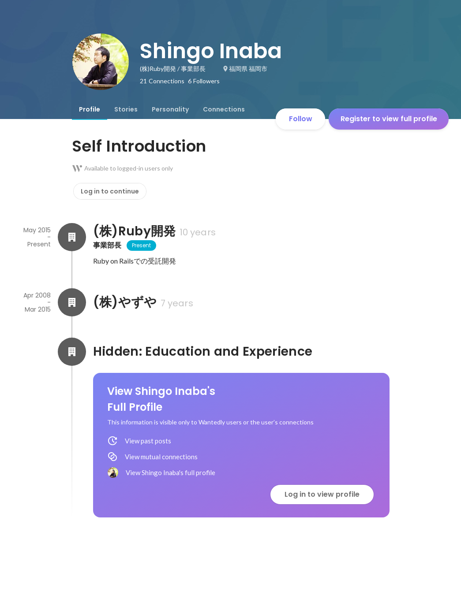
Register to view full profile (389, 119)
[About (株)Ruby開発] (72, 237)
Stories (126, 109)
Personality (170, 109)
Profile (89, 109)
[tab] (89, 109)
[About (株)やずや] (72, 302)
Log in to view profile (322, 494)
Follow (300, 119)
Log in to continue (110, 191)
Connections (224, 109)
